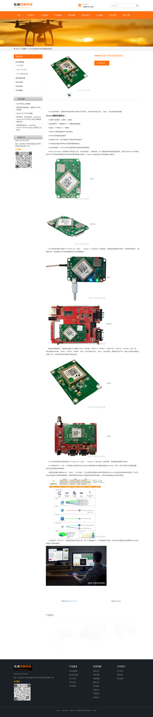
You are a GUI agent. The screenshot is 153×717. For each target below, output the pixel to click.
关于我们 (120, 671)
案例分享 (96, 682)
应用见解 (71, 15)
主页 (19, 15)
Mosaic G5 (60, 653)
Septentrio (64, 710)
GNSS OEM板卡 (22, 69)
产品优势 (44, 15)
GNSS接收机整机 (22, 74)
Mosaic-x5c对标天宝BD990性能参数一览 (125, 639)
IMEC (95, 710)
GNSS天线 (19, 82)
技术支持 (85, 15)
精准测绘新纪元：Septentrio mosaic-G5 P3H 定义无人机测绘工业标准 (29, 127)
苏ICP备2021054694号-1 (84, 710)
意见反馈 (112, 15)
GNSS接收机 (20, 62)
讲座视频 (96, 678)
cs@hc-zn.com (88, 7)
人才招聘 (99, 15)
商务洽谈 (101, 63)
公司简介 (30, 15)
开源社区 (96, 690)
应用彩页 (96, 693)
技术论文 (96, 697)
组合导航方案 (20, 78)
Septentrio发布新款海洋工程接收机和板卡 (93, 644)
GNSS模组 (20, 65)
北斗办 (72, 710)
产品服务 (58, 15)
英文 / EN (126, 15)
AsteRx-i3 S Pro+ (71, 601)
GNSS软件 (19, 86)
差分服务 (96, 686)
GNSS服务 (19, 90)
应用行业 (96, 671)
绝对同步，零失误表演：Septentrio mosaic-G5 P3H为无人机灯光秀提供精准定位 (28, 119)
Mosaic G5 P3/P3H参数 (24, 113)
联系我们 (120, 675)
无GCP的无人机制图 (23, 104)
